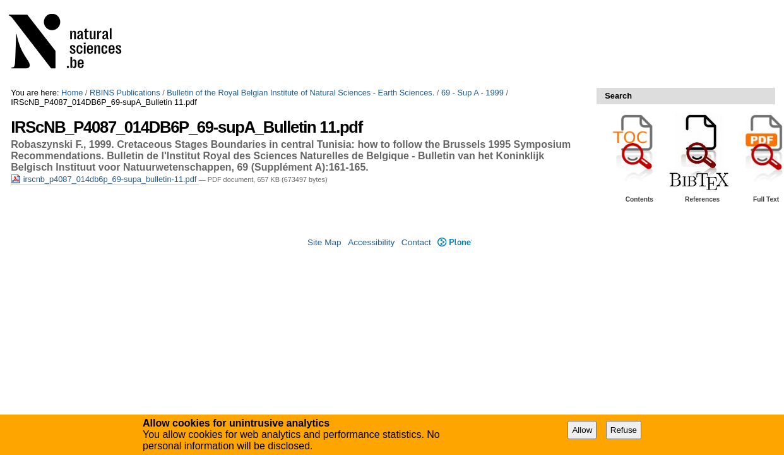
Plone (455, 242)
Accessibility (371, 242)
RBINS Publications (125, 92)
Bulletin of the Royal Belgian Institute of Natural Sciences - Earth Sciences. (300, 92)
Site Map (324, 242)
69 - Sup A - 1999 (472, 92)
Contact (416, 242)
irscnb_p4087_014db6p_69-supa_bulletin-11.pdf (105, 179)
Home (72, 92)
